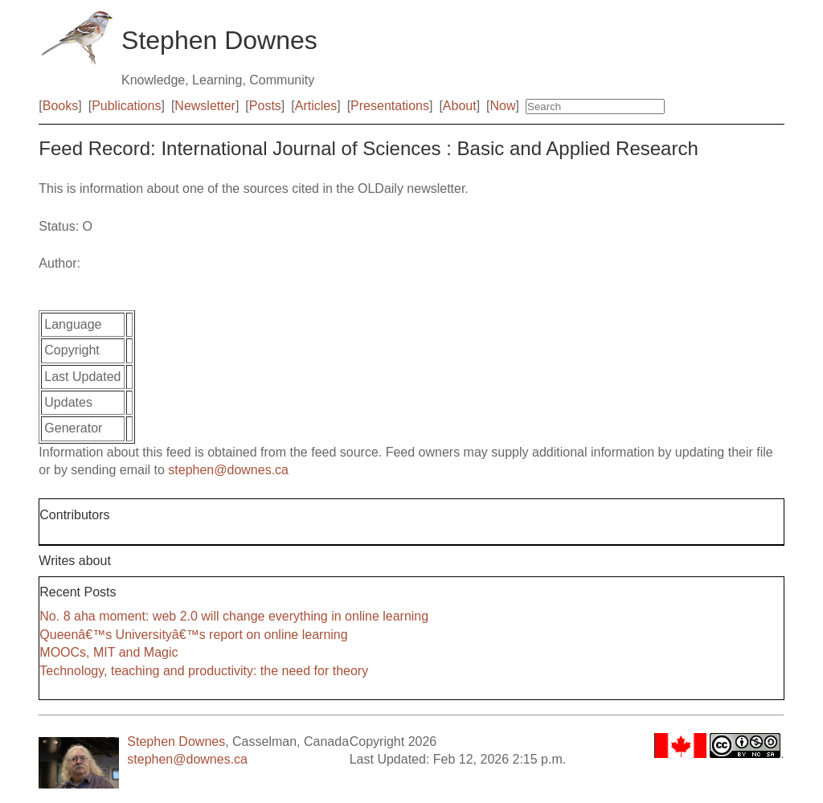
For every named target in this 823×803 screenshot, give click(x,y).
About (460, 106)
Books (60, 106)
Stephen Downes (176, 741)
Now (503, 106)
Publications (126, 106)
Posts (265, 106)
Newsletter (204, 106)
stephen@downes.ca (228, 470)
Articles (316, 106)
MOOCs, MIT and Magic (108, 652)
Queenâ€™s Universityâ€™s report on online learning (193, 634)
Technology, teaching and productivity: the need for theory (203, 671)
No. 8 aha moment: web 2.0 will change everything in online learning (233, 616)
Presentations (389, 106)
